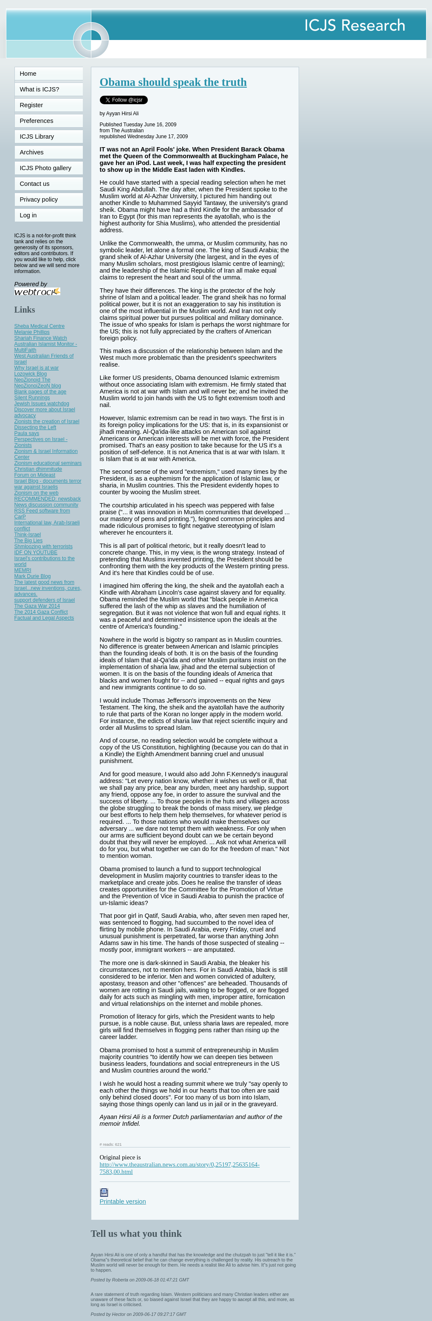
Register (31, 105)
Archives (32, 152)
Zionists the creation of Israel (46, 421)
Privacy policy (39, 199)
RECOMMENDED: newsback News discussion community (47, 502)
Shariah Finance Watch (40, 338)
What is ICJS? (39, 89)
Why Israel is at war (36, 368)
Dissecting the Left (35, 427)
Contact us (35, 183)
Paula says (27, 433)
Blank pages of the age (40, 392)
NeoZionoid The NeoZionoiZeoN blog (37, 383)
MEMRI (22, 570)
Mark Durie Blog (32, 576)
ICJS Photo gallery (45, 168)
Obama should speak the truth (173, 82)
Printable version (123, 1198)
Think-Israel (27, 535)
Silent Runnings (32, 398)
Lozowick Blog (30, 374)
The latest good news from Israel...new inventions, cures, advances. (48, 588)
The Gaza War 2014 (37, 606)
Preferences (37, 120)
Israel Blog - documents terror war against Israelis (48, 484)
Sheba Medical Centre (39, 326)
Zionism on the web (36, 493)
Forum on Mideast (35, 475)
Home (28, 73)
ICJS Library (37, 136)
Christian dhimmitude (38, 469)
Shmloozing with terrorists (43, 546)
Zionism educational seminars (48, 463)
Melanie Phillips (32, 332)
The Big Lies (28, 541)
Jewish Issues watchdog (41, 404)
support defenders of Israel (44, 600)
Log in (33, 215)
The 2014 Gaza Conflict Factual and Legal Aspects (44, 615)
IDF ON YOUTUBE (36, 552)
